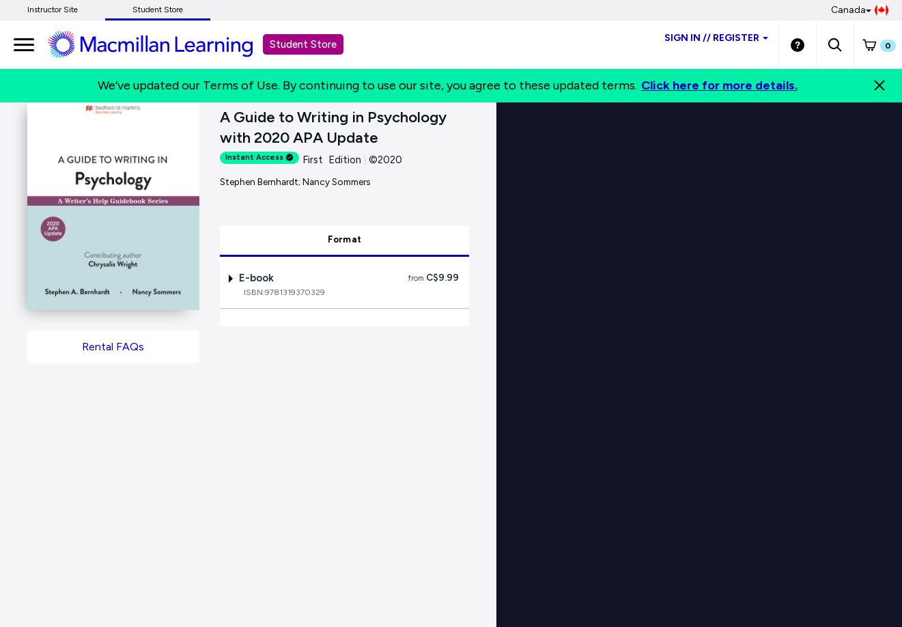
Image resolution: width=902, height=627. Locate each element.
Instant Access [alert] (259, 157)
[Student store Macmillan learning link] (160, 43)
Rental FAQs (113, 346)
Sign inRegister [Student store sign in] (716, 38)
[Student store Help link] (797, 44)
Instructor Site (52, 9)
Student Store (157, 9)
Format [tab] (345, 239)
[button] (835, 44)
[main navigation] (24, 44)
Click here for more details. (719, 85)
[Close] (879, 85)
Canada (859, 10)
